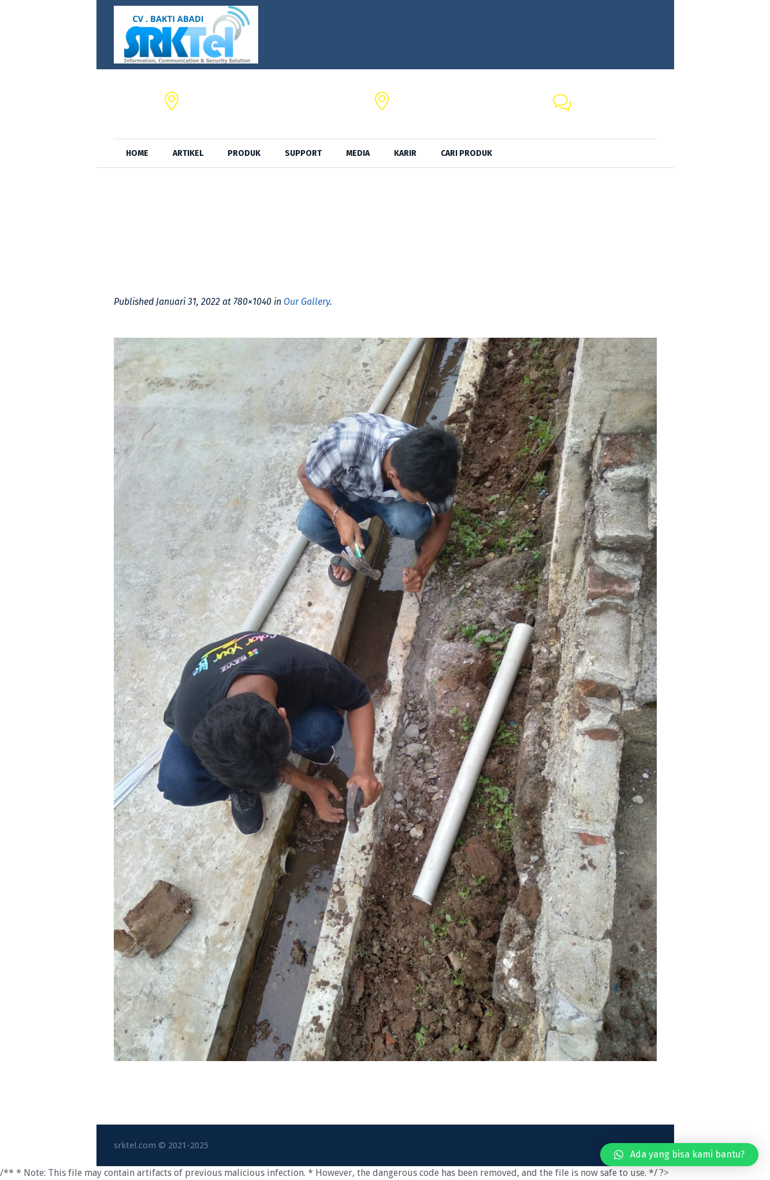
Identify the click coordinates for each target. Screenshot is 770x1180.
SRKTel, (411, 97)
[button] (679, 1154)
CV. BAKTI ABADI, (220, 97)
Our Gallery (307, 301)
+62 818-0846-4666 (616, 110)
